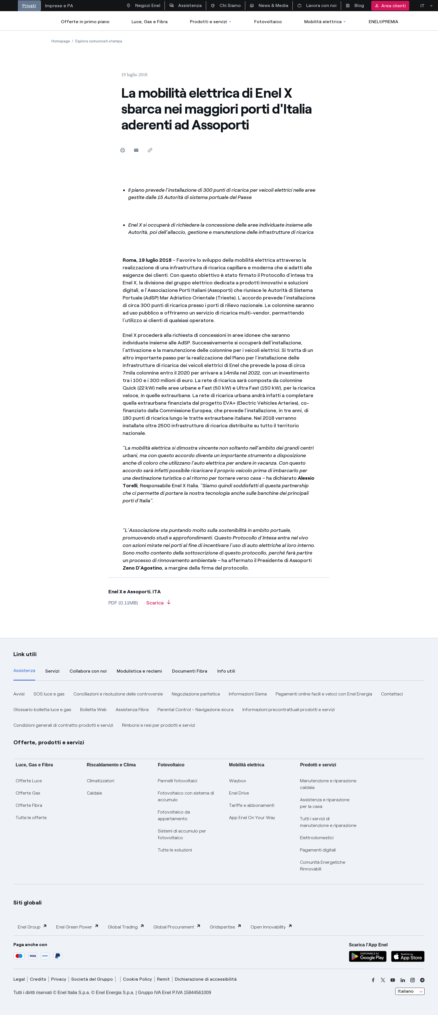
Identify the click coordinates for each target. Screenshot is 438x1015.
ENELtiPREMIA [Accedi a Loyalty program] (383, 21)
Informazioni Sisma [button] (248, 694)
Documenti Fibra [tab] (189, 671)
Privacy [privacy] (58, 979)
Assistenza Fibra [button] (132, 709)
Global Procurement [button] (177, 927)
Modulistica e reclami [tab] (139, 671)
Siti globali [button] (27, 902)
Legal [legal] (19, 979)
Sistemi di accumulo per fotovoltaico (182, 834)
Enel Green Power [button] (77, 927)
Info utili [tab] (226, 671)
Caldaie (94, 793)
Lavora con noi (317, 5)
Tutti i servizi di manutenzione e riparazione (328, 822)
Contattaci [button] (392, 694)
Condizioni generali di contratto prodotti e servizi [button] (63, 725)
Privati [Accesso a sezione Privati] (29, 5)
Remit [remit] (163, 979)
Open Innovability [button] (271, 927)
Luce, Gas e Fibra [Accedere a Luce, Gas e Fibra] (150, 21)
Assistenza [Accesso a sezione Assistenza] (185, 5)
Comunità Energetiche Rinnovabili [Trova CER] (322, 866)
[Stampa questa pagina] (122, 150)
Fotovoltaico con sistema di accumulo (186, 796)
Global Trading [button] (126, 927)
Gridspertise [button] (226, 927)
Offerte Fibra (29, 805)
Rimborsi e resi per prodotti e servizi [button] (158, 725)
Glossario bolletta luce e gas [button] (42, 709)
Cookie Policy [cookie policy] (137, 979)
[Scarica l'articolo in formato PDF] (158, 604)
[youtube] (393, 980)
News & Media (269, 5)
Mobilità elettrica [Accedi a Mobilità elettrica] (325, 21)
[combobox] (410, 991)
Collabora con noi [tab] (88, 671)
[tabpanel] (219, 709)
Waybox (237, 780)
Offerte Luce (29, 780)
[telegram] (422, 980)
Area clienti (390, 5)
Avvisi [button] (19, 694)
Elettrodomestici (317, 837)
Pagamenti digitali (318, 850)
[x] (383, 980)
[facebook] (373, 980)
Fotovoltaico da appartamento (174, 815)
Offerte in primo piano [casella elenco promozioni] (85, 21)
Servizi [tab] (52, 671)
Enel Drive (239, 793)
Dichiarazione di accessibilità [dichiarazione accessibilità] (206, 979)
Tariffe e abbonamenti (251, 805)
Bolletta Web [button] (93, 709)
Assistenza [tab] (24, 670)
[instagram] (412, 980)
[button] (136, 150)
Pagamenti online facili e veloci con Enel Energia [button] (324, 694)
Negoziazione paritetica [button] (196, 694)
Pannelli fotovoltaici (177, 780)
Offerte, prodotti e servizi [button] (48, 742)
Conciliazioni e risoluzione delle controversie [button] (118, 694)
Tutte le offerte (31, 817)
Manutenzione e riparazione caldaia (328, 784)
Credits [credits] (38, 979)
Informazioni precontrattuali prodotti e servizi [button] (288, 709)
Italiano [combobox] (406, 991)
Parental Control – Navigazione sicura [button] (196, 709)
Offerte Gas (28, 793)
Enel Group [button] (32, 927)
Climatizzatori (100, 780)
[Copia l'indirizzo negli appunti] (150, 150)
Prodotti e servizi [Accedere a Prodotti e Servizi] (211, 21)
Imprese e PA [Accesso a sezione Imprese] (59, 6)
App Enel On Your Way (252, 817)
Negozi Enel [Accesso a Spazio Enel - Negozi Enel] (143, 5)
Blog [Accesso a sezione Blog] (355, 5)
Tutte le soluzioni (175, 850)
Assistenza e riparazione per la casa (324, 803)
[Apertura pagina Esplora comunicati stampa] (98, 41)
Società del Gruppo (92, 979)
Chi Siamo (226, 5)
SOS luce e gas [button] (49, 694)
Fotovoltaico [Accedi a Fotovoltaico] (268, 21)
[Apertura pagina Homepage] (60, 41)
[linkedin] (403, 980)
